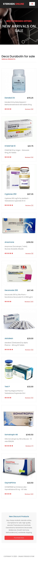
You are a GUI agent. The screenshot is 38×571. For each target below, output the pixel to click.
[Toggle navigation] (32, 4)
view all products (9, 59)
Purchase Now (19, 538)
